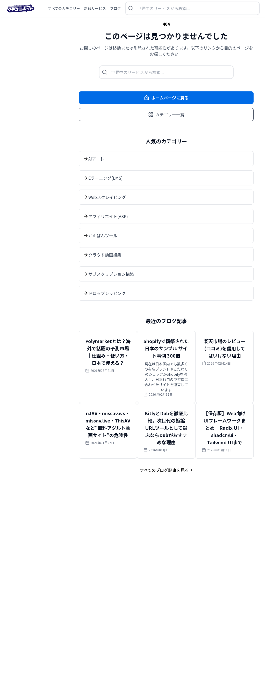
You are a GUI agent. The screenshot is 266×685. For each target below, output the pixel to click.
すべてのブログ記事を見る (166, 470)
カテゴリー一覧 (166, 114)
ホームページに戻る (166, 98)
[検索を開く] (192, 8)
